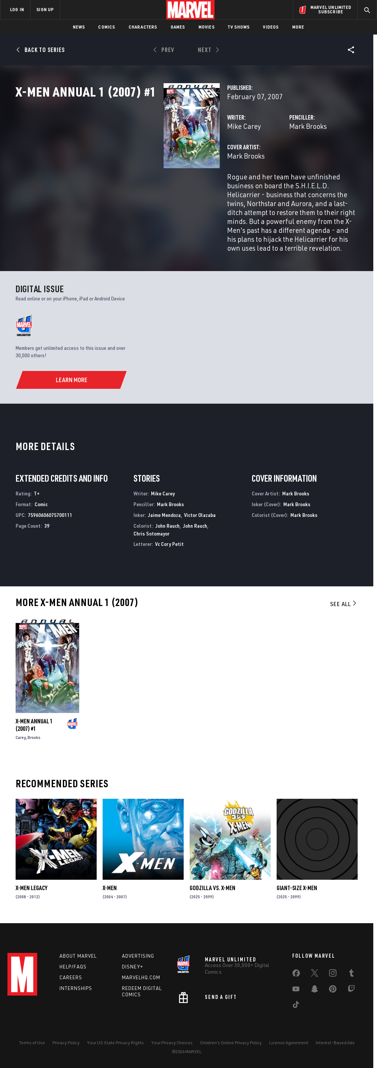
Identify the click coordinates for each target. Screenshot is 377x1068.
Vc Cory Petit (169, 541)
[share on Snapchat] (314, 989)
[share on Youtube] (296, 989)
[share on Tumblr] (351, 973)
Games (178, 27)
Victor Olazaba (200, 512)
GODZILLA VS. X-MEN (212, 885)
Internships (75, 987)
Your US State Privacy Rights (115, 1041)
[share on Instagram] (332, 973)
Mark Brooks (256, 158)
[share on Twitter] (314, 973)
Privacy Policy (66, 1041)
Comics (106, 27)
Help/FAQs (73, 965)
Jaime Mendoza (164, 512)
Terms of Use (32, 1041)
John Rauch (167, 523)
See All (344, 601)
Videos (270, 27)
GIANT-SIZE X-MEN (297, 885)
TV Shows (239, 27)
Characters (143, 27)
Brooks (34, 734)
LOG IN (17, 9)
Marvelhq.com (141, 976)
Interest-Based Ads (335, 1041)
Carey (21, 734)
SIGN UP (45, 9)
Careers (70, 976)
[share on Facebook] (296, 973)
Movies (207, 27)
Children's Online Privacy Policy (231, 1041)
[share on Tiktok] (296, 1005)
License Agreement (288, 1041)
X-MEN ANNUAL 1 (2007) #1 (34, 721)
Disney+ (132, 965)
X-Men (110, 885)
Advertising (138, 955)
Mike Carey (140, 158)
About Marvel (78, 955)
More (298, 27)
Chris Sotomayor (151, 530)
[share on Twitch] (351, 989)
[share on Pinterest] (332, 989)
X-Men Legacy (31, 885)
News (79, 27)
